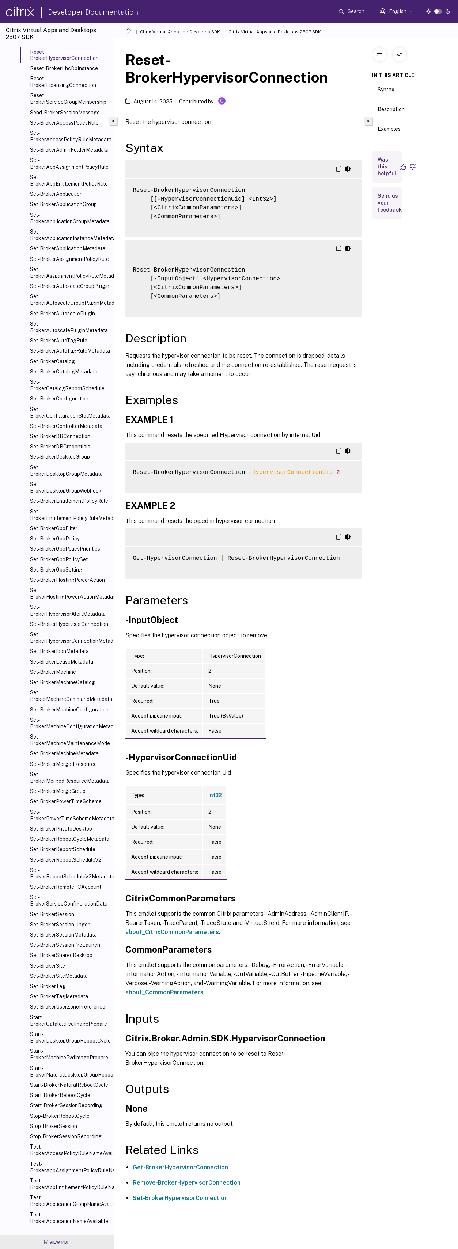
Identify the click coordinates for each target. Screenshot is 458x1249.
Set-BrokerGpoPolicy (55, 539)
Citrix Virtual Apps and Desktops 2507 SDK (274, 31)
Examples (389, 132)
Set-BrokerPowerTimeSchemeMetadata (70, 815)
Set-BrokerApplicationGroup (63, 204)
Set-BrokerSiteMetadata (59, 976)
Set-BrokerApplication (56, 194)
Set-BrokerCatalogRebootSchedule (67, 385)
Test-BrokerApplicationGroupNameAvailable (70, 1201)
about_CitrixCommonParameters (172, 932)
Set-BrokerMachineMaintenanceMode (70, 740)
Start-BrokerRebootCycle (60, 1095)
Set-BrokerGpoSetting (56, 570)
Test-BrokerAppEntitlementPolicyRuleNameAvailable (70, 1184)
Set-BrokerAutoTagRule (58, 340)
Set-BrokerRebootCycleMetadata (69, 839)
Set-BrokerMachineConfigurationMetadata (70, 723)
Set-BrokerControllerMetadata (66, 426)
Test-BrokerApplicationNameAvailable (69, 1218)
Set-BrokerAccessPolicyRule (64, 123)
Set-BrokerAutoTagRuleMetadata (70, 351)
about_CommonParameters (164, 992)
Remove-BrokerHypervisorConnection (187, 1182)
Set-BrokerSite (47, 966)
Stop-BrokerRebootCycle (60, 1116)
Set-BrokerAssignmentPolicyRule (69, 259)
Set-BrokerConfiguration (59, 399)
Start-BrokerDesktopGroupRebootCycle (70, 1037)
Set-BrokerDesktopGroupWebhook (66, 487)
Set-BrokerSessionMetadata (63, 935)
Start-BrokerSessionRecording (66, 1105)
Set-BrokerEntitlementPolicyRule (69, 501)
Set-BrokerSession (52, 914)
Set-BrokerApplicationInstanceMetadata (70, 235)
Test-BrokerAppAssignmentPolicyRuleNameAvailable (70, 1167)
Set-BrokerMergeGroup (58, 791)
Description (391, 112)
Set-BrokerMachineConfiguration (69, 710)
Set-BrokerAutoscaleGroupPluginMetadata (70, 299)
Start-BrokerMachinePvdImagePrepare (69, 1054)
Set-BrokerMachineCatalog (62, 682)
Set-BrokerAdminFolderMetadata (69, 150)
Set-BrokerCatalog (52, 361)
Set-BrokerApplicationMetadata (67, 248)
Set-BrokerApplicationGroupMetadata (70, 218)
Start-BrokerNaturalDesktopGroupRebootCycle (70, 1071)
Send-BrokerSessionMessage (65, 112)
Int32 (215, 795)
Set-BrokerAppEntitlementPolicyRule (69, 180)
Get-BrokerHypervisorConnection (180, 1167)
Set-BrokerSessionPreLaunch (65, 945)
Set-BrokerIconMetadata (59, 651)
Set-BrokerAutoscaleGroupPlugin (69, 286)
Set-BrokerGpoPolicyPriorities (65, 549)
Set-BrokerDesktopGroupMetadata (66, 470)
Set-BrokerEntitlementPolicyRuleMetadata (70, 515)
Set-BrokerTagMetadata (59, 996)
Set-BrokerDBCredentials (60, 446)
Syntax (386, 93)
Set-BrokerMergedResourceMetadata (70, 777)
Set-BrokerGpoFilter (53, 528)
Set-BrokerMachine (53, 672)
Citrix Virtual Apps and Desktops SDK (180, 31)
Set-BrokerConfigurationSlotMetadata (70, 412)
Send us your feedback (390, 203)
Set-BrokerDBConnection (60, 436)
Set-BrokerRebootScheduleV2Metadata (70, 873)
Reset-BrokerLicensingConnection (63, 82)
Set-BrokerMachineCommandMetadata (70, 696)
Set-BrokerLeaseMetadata (61, 662)
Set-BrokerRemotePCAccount (65, 887)
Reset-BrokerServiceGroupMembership (68, 98)
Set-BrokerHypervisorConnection (69, 624)
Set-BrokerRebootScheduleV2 (66, 860)
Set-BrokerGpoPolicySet (59, 559)
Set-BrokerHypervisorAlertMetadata (68, 610)
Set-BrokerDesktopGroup (60, 457)
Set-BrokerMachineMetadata (64, 753)
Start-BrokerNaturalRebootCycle (69, 1085)
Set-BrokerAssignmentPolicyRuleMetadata (70, 272)
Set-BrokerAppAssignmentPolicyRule (69, 163)
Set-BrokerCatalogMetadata (64, 372)
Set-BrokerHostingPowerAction (67, 580)
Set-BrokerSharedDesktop (61, 955)
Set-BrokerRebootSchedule (62, 849)
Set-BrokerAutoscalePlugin (62, 313)
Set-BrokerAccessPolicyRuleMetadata (70, 136)
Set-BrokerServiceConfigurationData (68, 900)
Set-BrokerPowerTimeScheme (66, 801)
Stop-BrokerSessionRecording (66, 1136)
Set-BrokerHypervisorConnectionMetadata (70, 637)
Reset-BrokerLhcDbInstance (64, 68)
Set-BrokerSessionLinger (60, 924)
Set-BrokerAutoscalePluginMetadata (69, 327)
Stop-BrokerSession (53, 1126)
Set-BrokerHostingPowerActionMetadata (70, 593)
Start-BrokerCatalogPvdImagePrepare (68, 1020)
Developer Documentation (93, 12)
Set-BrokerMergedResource (63, 764)
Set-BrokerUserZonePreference (67, 1007)
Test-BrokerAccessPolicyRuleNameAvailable (70, 1150)
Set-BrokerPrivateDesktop (61, 829)
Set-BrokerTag (47, 986)
